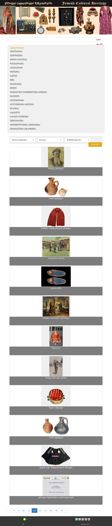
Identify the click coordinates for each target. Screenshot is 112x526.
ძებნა (98, 39)
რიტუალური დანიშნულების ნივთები (28, 92)
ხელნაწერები (17, 100)
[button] (23, 140)
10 (23, 510)
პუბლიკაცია (16, 51)
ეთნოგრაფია (16, 121)
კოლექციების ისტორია (22, 104)
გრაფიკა (14, 108)
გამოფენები (16, 55)
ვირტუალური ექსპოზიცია (23, 129)
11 (29, 510)
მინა (12, 80)
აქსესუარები (16, 68)
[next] (67, 510)
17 (62, 510)
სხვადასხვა (16, 84)
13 (40, 510)
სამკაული (15, 113)
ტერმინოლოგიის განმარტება (25, 125)
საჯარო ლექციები (19, 117)
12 (34, 510)
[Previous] (9, 510)
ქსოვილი (14, 96)
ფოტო (13, 88)
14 (45, 510)
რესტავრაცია (17, 64)
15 (51, 510)
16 (56, 510)
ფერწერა (14, 72)
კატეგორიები (17, 48)
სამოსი (13, 76)
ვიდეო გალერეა (18, 60)
